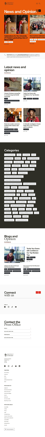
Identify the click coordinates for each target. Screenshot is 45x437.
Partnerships (6, 421)
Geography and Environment (29, 183)
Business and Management (9, 129)
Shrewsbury (21, 209)
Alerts (5, 381)
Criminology (33, 165)
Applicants (6, 387)
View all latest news (7, 72)
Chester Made (26, 129)
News (5, 376)
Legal (5, 412)
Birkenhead (18, 158)
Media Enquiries (17, 334)
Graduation (14, 187)
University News (32, 41)
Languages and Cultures (9, 194)
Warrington (25, 216)
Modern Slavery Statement (8, 417)
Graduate (7, 187)
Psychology (7, 209)
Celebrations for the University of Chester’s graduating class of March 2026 (15, 38)
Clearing (33, 162)
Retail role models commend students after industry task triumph (11, 125)
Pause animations (9, 429)
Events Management (23, 173)
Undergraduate (35, 98)
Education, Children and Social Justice (26, 169)
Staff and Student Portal (8, 379)
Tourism (36, 212)
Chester (35, 39)
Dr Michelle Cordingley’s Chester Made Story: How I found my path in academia (32, 125)
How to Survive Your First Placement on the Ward (31, 266)
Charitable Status (7, 414)
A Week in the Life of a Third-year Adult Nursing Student (11, 266)
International (20, 191)
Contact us (6, 374)
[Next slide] (39, 10)
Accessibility (6, 407)
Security (5, 425)
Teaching (15, 212)
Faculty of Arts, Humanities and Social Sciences (12, 100)
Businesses (6, 397)
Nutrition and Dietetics (21, 202)
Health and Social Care (23, 187)
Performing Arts (32, 202)
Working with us (7, 423)
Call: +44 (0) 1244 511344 (17, 331)
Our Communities (7, 398)
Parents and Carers (7, 391)
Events (5, 378)
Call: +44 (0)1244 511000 (17, 337)
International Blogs (29, 191)
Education (14, 169)
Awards (31, 39)
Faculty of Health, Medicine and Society (12, 180)
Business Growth (8, 162)
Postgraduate (29, 98)
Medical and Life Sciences (25, 198)
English (14, 173)
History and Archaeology (10, 191)
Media (16, 198)
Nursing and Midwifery (9, 202)
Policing (6, 205)
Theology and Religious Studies (26, 212)
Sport (35, 209)
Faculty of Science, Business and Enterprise (11, 131)
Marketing (24, 194)
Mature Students (8, 198)
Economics (7, 169)
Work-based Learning (9, 220)
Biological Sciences (8, 158)
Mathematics (31, 194)
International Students (8, 389)
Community (7, 165)
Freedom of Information (8, 416)
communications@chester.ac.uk (23, 54)
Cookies (5, 408)
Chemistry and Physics (19, 162)
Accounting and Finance (9, 154)
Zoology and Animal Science (21, 220)
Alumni (19, 154)
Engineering (7, 173)
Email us (17, 328)
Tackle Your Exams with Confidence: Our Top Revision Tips (31, 95)
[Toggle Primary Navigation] (37, 3)
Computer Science (16, 165)
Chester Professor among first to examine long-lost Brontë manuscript (12, 95)
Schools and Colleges (7, 393)
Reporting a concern (7, 400)
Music (34, 198)
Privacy (5, 410)
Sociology (29, 209)
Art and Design (26, 154)
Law (18, 194)
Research (14, 209)
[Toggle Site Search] (39, 3)
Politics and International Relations (17, 205)
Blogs (25, 98)
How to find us (6, 372)
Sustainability (7, 212)
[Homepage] (8, 3)
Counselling (25, 165)
